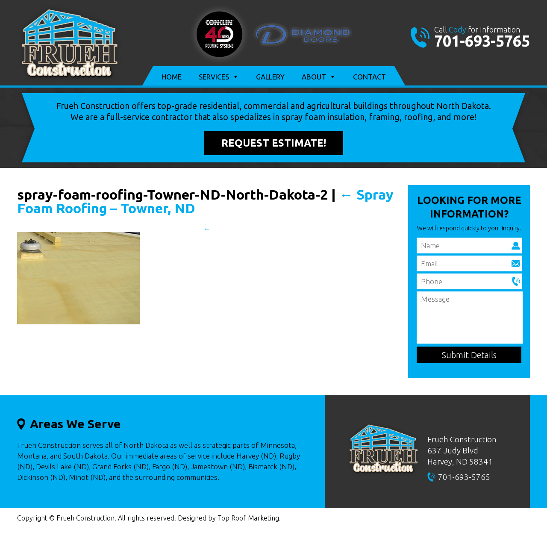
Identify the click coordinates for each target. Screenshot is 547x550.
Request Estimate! (273, 143)
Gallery (270, 77)
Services (219, 76)
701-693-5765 (482, 41)
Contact (369, 77)
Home (172, 77)
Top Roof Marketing (248, 518)
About (319, 76)
